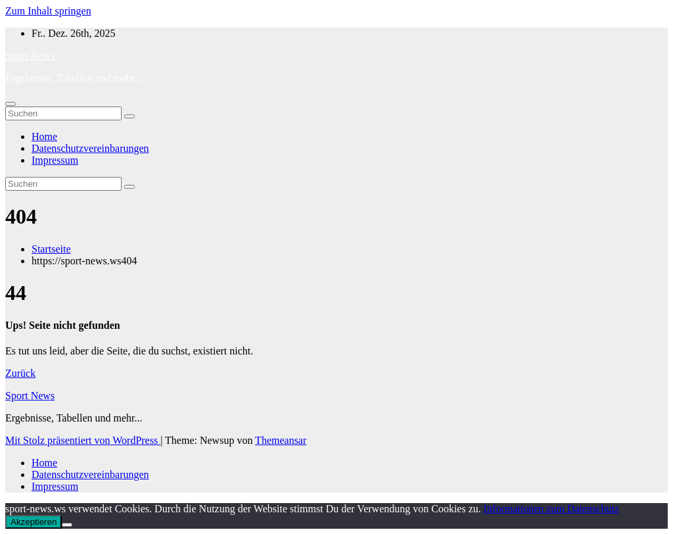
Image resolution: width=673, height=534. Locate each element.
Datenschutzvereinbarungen (90, 148)
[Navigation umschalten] (10, 104)
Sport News (30, 55)
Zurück (20, 373)
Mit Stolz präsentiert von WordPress (82, 440)
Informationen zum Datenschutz (551, 508)
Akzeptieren (34, 522)
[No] (67, 525)
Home (44, 136)
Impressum (55, 160)
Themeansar (280, 440)
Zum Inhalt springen (48, 10)
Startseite (51, 249)
